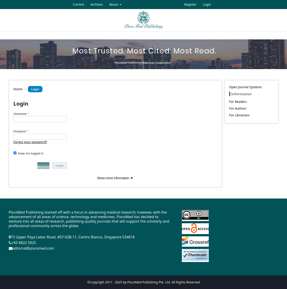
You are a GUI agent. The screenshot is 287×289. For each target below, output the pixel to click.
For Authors (238, 108)
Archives (96, 4)
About (114, 4)
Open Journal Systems (245, 87)
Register (190, 4)
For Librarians (239, 115)
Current (78, 4)
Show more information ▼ (115, 178)
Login (207, 4)
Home (17, 89)
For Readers (238, 101)
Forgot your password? (30, 142)
